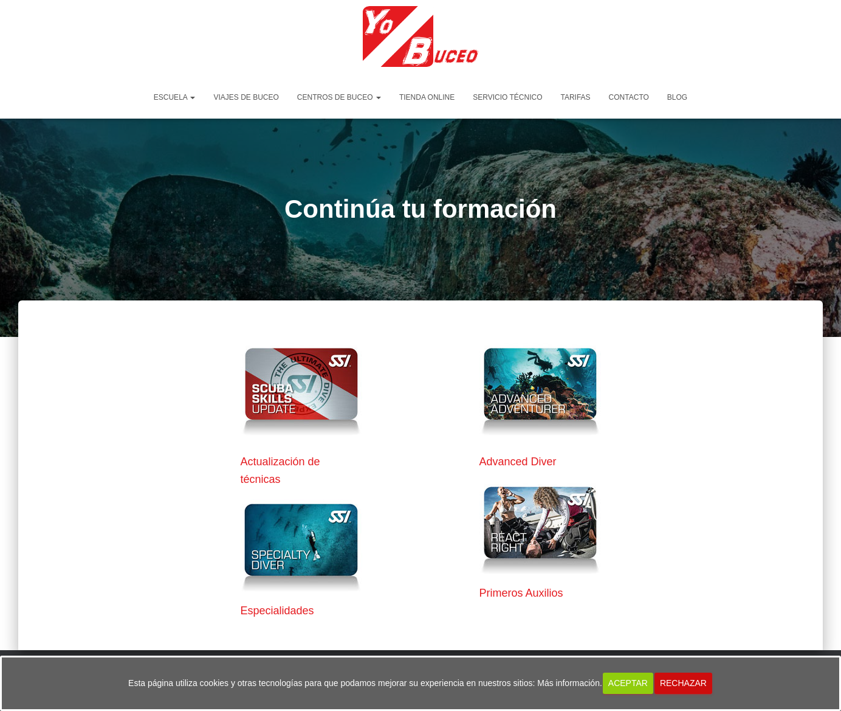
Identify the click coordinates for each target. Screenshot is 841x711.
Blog (677, 97)
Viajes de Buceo (245, 97)
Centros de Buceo (339, 97)
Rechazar (683, 683)
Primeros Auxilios (521, 593)
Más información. (569, 683)
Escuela (175, 97)
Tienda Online (427, 97)
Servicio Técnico (507, 97)
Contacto (629, 97)
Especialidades (277, 611)
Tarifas (575, 97)
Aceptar (628, 683)
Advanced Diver (518, 462)
